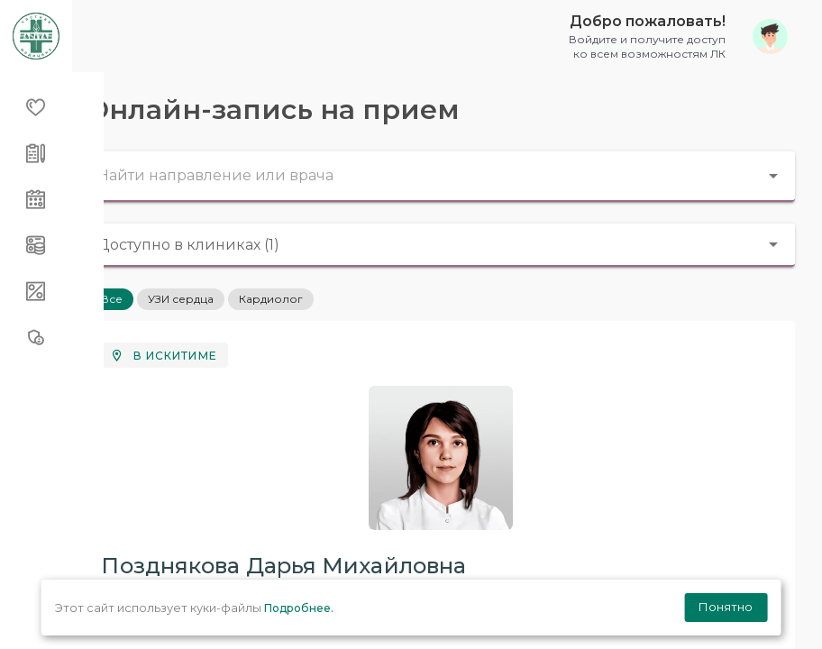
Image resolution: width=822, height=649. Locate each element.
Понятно (726, 606)
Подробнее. (298, 608)
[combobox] (447, 176)
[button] (671, 35)
